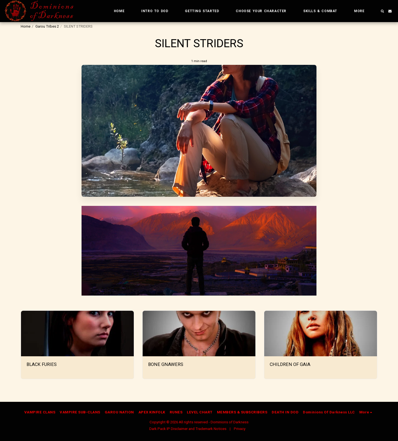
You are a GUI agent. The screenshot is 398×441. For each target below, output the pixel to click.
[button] (382, 11)
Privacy (239, 429)
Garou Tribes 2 (47, 26)
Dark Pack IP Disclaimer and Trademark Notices (187, 429)
